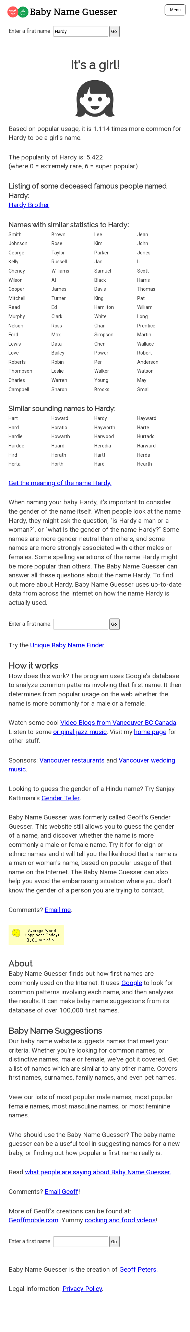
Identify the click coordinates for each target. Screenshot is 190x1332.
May (141, 380)
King (99, 298)
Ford (13, 334)
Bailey (57, 353)
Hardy (100, 418)
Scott (143, 271)
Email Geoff (61, 1192)
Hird (13, 455)
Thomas (146, 289)
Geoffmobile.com (33, 1220)
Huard (57, 445)
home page (150, 732)
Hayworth (104, 427)
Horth (57, 464)
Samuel (102, 271)
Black (100, 280)
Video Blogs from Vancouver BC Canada (118, 723)
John (142, 243)
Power (101, 353)
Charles (17, 380)
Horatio (59, 427)
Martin (144, 334)
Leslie (57, 371)
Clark (56, 316)
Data (56, 344)
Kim (98, 243)
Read (14, 307)
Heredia (102, 445)
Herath (58, 455)
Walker (101, 371)
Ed (54, 307)
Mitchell (17, 298)
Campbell (19, 389)
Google (131, 983)
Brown (58, 234)
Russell (59, 261)
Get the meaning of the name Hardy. (60, 483)
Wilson (16, 280)
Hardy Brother (29, 205)
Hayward (146, 418)
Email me (58, 910)
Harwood (104, 436)
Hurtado (146, 436)
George (16, 252)
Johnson (18, 243)
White (100, 316)
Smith (15, 234)
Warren (59, 380)
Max (56, 334)
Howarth (60, 436)
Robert (144, 353)
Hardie (16, 436)
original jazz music (80, 732)
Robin (57, 362)
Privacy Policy (82, 1289)
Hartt (99, 455)
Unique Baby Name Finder (67, 645)
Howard (59, 418)
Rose (56, 243)
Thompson (20, 371)
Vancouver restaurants (72, 760)
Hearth (144, 464)
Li (139, 261)
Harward (146, 445)
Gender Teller (60, 798)
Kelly (14, 261)
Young (101, 380)
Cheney (17, 271)
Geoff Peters (137, 1269)
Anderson (147, 362)
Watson (145, 371)
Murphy (17, 316)
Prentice (146, 325)
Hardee (16, 445)
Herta (15, 464)
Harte (143, 427)
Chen (100, 344)
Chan (100, 325)
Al (53, 280)
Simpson (104, 334)
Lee (98, 234)
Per (98, 362)
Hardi (100, 464)
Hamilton (104, 307)
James (59, 289)
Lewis (15, 344)
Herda (143, 455)
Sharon (59, 389)
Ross (56, 325)
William (145, 307)
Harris (143, 280)
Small (143, 389)
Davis (100, 289)
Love (14, 353)
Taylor (58, 252)
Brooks (101, 389)
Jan (98, 261)
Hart (13, 418)
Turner (58, 298)
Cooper (16, 289)
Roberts (17, 362)
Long (142, 316)
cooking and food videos (120, 1220)
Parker (101, 252)
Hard (14, 427)
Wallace (145, 344)
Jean (142, 234)
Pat (141, 298)
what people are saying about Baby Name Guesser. (98, 1172)
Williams (60, 271)
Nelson (16, 325)
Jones (144, 252)
